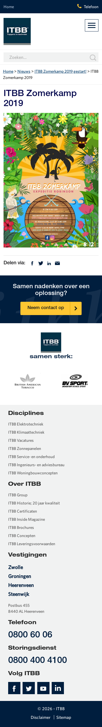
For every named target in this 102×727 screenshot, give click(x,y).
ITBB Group (17, 495)
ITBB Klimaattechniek (26, 432)
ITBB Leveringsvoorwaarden (31, 543)
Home (9, 6)
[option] (27, 380)
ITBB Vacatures (21, 440)
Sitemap (63, 717)
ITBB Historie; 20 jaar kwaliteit (34, 503)
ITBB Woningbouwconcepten (33, 473)
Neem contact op (54, 308)
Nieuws (23, 71)
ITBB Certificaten (22, 511)
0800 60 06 (30, 635)
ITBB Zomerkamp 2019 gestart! (60, 71)
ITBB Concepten (21, 535)
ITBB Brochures (21, 527)
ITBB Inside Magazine (26, 519)
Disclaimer (41, 717)
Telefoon (91, 6)
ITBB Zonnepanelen (24, 448)
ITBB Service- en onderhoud (31, 456)
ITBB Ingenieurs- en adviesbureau (36, 464)
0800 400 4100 (37, 660)
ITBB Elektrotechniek (25, 424)
